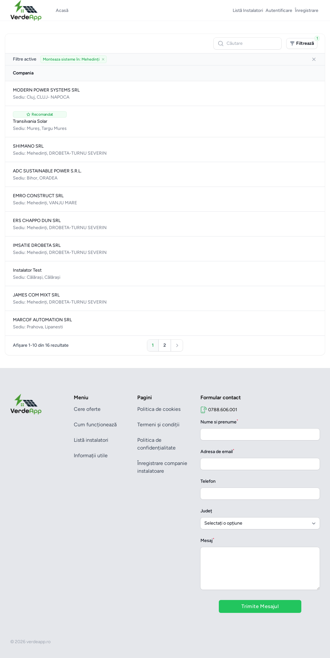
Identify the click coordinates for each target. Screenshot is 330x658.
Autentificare (279, 10)
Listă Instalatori (248, 10)
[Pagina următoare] (177, 345)
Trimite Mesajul (260, 606)
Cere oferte (87, 409)
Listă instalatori (91, 440)
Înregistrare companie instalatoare (162, 467)
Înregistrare (306, 10)
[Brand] (38, 404)
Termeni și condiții (158, 424)
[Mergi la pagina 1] (152, 345)
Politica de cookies (158, 409)
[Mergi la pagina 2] (164, 345)
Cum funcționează (95, 424)
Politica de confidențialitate (156, 444)
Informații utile (91, 455)
